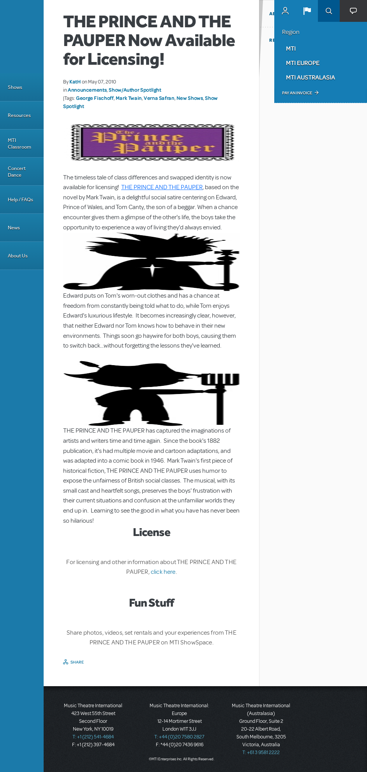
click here (163, 572)
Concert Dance (17, 171)
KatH (75, 81)
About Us (18, 255)
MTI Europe (302, 63)
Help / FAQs (20, 199)
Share (77, 662)
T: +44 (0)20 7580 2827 (179, 737)
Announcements (87, 90)
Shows (15, 87)
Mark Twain (129, 98)
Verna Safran (159, 98)
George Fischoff (95, 98)
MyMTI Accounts (285, 11)
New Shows (189, 98)
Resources (19, 115)
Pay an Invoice (297, 93)
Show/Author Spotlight (135, 90)
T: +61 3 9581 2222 (261, 752)
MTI (291, 48)
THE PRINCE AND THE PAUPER (162, 187)
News (14, 227)
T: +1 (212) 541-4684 (93, 737)
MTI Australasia (310, 77)
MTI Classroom (19, 143)
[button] (307, 11)
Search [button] (329, 11)
